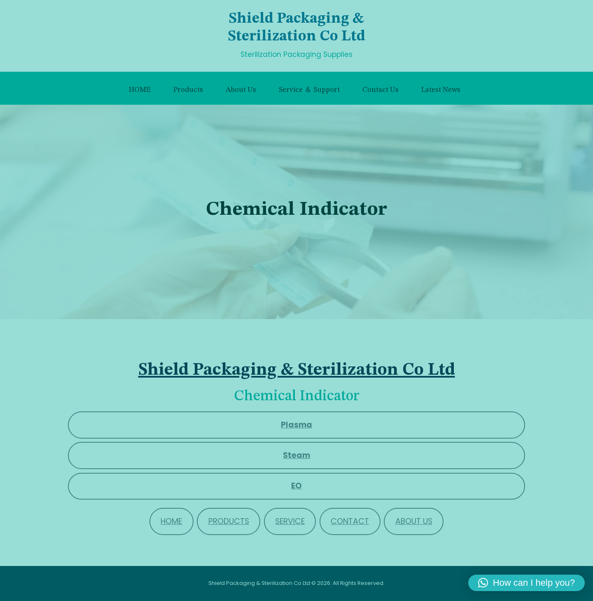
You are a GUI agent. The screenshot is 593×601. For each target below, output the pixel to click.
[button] (526, 583)
